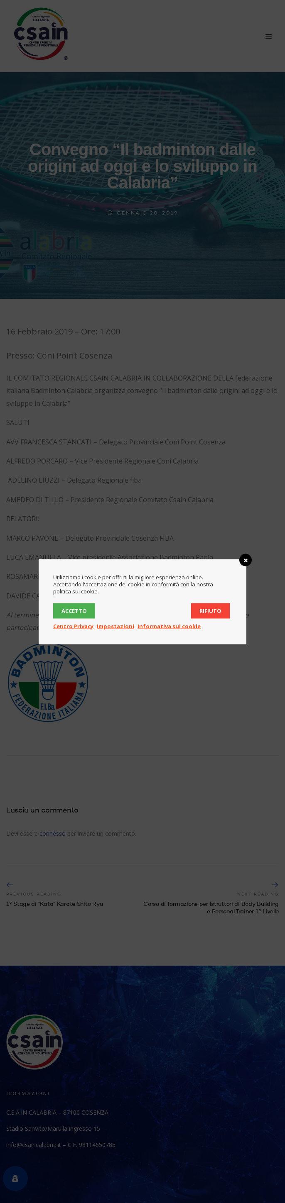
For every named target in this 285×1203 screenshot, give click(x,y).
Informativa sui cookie (169, 626)
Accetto (74, 610)
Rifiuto (210, 610)
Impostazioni (115, 626)
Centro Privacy (73, 626)
